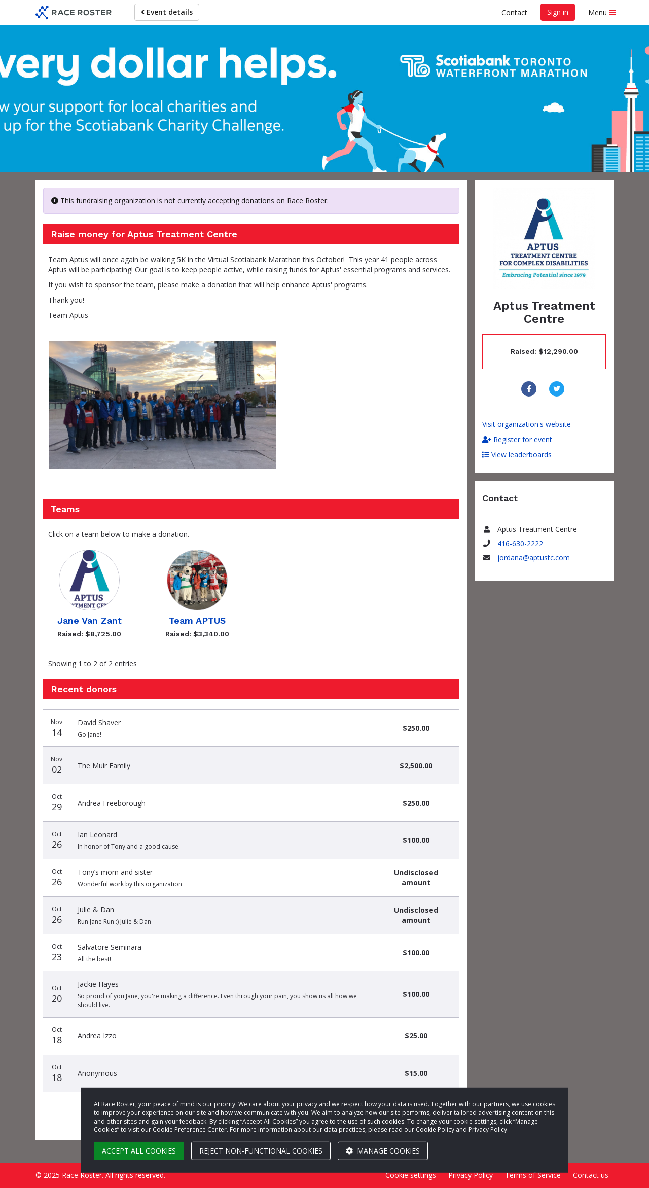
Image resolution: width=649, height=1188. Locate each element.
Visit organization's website (526, 424)
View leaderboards (517, 454)
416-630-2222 (520, 543)
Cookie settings (410, 1175)
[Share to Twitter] (558, 389)
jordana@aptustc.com (533, 557)
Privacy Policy (470, 1175)
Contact (514, 12)
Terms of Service (533, 1175)
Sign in (557, 12)
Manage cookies (383, 1151)
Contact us (590, 1175)
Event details (167, 12)
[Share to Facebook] (530, 389)
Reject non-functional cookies (260, 1151)
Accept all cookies (139, 1151)
